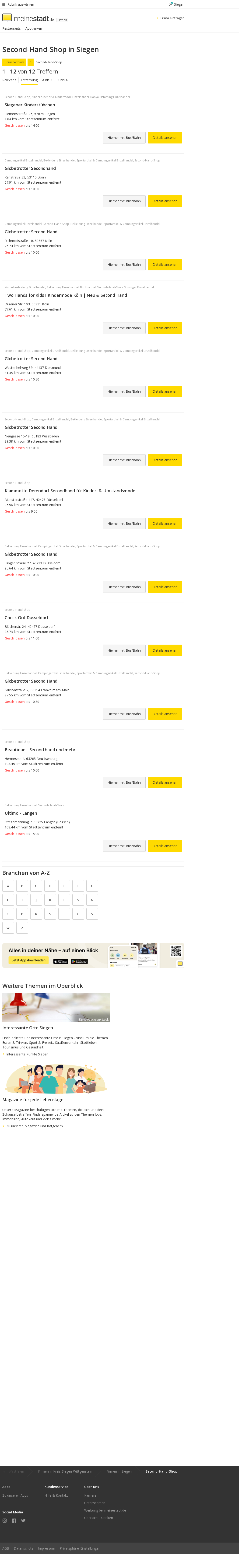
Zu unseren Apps (15, 1495)
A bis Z (47, 80)
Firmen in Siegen (119, 1471)
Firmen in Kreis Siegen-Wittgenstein (65, 1471)
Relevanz (9, 80)
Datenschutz (23, 1548)
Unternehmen (94, 1503)
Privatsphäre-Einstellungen (80, 1548)
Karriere (90, 1495)
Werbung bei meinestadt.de (105, 1510)
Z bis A (62, 80)
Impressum (46, 1548)
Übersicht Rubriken (98, 1518)
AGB (5, 1548)
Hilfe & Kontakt (56, 1495)
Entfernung (29, 80)
